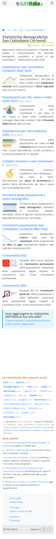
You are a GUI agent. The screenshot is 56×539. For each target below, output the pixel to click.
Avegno (28, 412)
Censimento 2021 (14, 255)
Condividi (48, 45)
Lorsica (9, 399)
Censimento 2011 (14, 286)
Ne (23, 395)
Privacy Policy (16, 502)
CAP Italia (14, 507)
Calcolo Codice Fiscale (20, 511)
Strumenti (14, 516)
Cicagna (10, 395)
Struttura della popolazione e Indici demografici (23, 197)
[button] (51, 3)
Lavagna (25, 399)
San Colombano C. (36, 30)
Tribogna (35, 408)
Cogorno (30, 391)
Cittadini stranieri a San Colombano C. (28, 163)
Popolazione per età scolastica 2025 (24, 133)
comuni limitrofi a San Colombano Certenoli (28, 428)
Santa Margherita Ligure (18, 404)
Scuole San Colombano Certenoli (21, 457)
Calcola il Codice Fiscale (17, 450)
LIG (15, 30)
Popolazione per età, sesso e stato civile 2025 (27, 99)
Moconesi (42, 404)
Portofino (11, 412)
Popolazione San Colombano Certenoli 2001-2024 (23, 69)
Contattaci (14, 520)
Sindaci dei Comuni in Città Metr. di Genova (26, 481)
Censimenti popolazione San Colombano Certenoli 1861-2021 (25, 227)
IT (9, 30)
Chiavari (46, 391)
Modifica (33, 45)
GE (21, 30)
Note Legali (15, 498)
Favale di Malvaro (14, 408)
